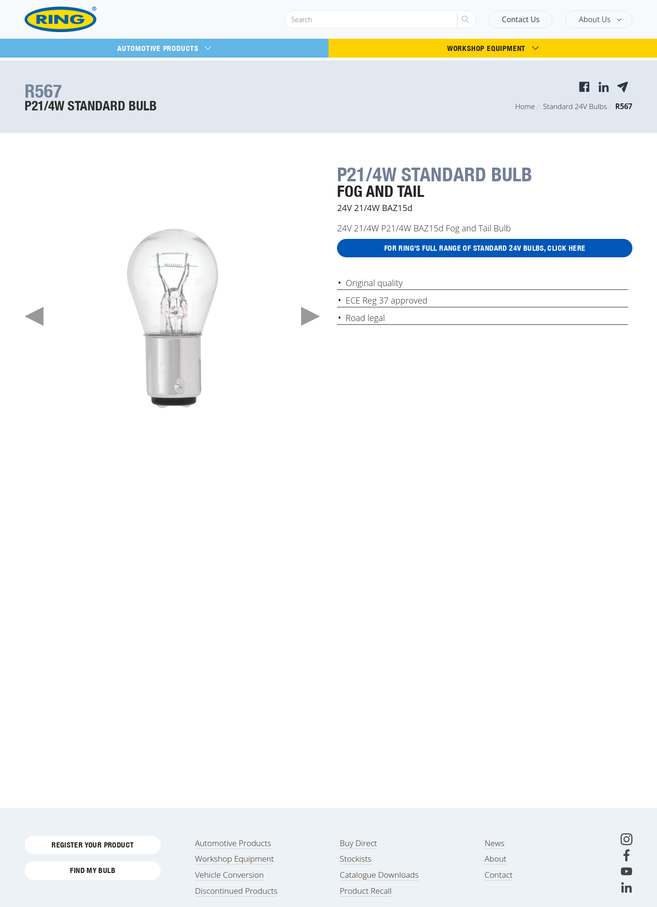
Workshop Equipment (492, 48)
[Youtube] (626, 877)
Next (310, 316)
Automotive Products (164, 48)
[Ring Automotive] (83, 20)
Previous (34, 316)
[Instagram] (626, 845)
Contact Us (521, 19)
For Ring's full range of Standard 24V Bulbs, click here (484, 249)
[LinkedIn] (626, 893)
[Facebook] (626, 861)
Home (525, 106)
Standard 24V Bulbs (575, 106)
